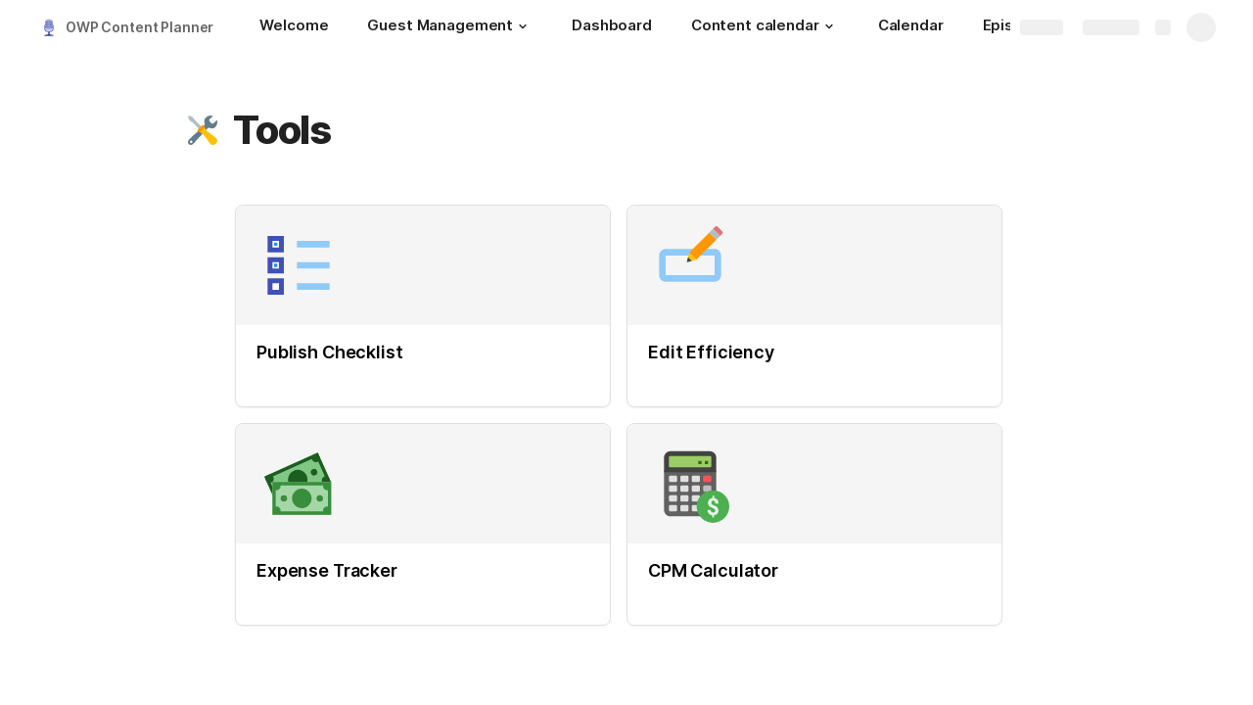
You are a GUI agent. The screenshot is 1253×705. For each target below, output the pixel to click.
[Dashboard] (612, 27)
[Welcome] (294, 27)
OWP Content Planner (139, 27)
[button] (523, 26)
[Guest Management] (450, 27)
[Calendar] (911, 27)
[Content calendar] (765, 27)
